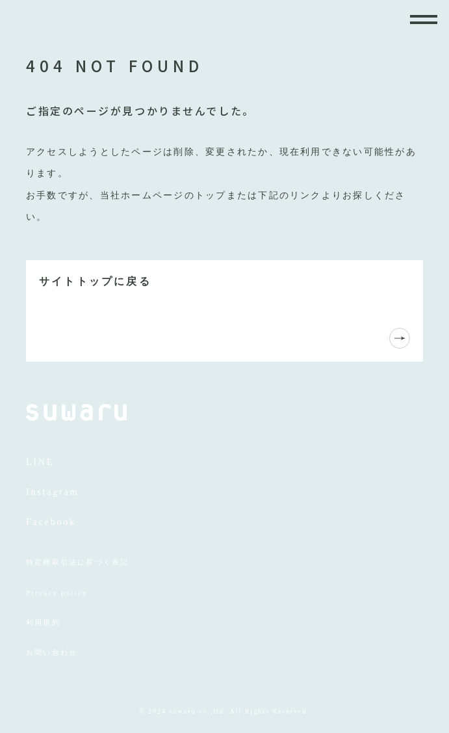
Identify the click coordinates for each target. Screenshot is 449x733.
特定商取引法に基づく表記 (77, 562)
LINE (40, 462)
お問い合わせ (51, 652)
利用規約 (43, 622)
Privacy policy (57, 592)
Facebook (51, 522)
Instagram (52, 492)
